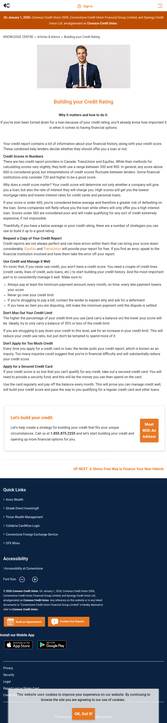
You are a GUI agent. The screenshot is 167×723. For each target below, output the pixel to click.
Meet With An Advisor (149, 430)
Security (8, 675)
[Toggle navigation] (160, 5)
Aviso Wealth (14, 499)
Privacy (8, 668)
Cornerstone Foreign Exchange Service (32, 534)
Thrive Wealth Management (24, 517)
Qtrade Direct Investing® (22, 508)
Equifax (30, 249)
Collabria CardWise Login (23, 525)
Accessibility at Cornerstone (24, 568)
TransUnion (52, 249)
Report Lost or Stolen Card (21, 688)
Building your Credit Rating (82, 37)
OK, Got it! (83, 713)
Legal (7, 681)
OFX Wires (13, 543)
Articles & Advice (48, 37)
